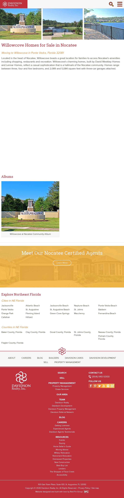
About (11, 358)
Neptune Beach (81, 305)
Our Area (62, 394)
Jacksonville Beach (59, 305)
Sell (46, 362)
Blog (40, 358)
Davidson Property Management (62, 409)
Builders (54, 358)
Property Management (67, 362)
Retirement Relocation (62, 456)
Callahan (5, 317)
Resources (62, 437)
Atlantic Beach (33, 305)
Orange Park (7, 313)
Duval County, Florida (60, 332)
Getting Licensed (62, 425)
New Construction (62, 462)
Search (62, 372)
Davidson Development (102, 358)
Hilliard (29, 317)
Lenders (62, 468)
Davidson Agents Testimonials (62, 432)
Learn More (62, 262)
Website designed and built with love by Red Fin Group (60, 492)
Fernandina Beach (107, 313)
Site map (95, 488)
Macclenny (79, 313)
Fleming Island (33, 313)
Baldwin (102, 309)
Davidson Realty (62, 402)
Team (62, 399)
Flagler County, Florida (12, 342)
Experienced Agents (62, 429)
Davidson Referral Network (62, 412)
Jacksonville (7, 305)
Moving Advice (62, 449)
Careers (26, 358)
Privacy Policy (84, 488)
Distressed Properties (62, 459)
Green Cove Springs (59, 313)
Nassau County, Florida (109, 332)
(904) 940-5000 (101, 376)
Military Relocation (62, 453)
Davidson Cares (74, 358)
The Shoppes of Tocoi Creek (62, 472)
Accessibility (62, 475)
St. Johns (78, 309)
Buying (62, 443)
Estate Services (62, 389)
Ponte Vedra (7, 309)
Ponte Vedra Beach (107, 305)
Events (62, 440)
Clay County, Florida (35, 332)
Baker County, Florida (11, 332)
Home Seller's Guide (62, 446)
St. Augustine (32, 309)
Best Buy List (62, 465)
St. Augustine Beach (60, 309)
